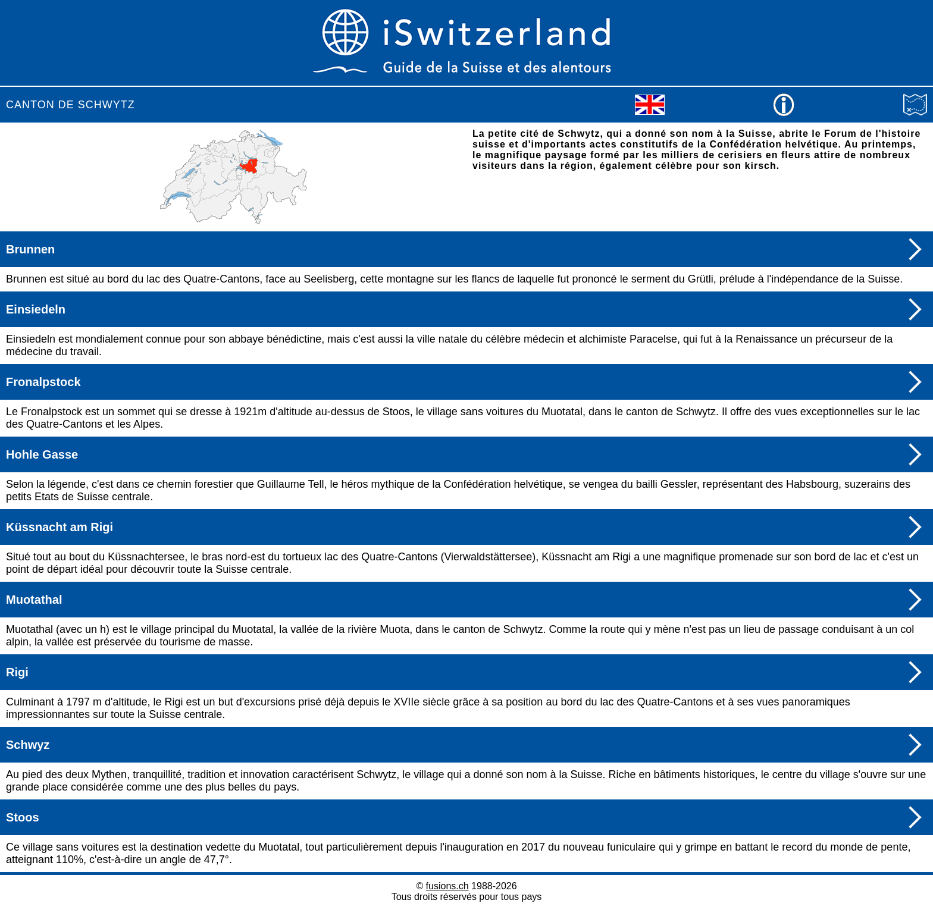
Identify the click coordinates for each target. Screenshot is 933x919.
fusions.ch (447, 886)
